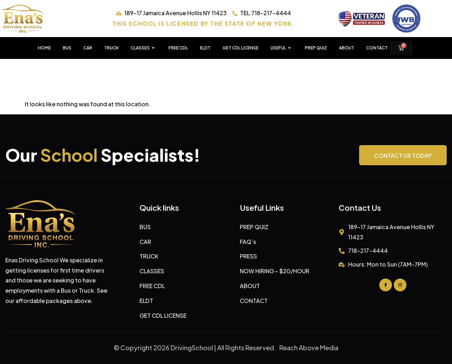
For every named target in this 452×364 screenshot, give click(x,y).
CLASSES (143, 48)
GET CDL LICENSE (240, 47)
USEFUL (281, 48)
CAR (87, 47)
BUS (67, 47)
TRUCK (111, 47)
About (346, 47)
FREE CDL (178, 47)
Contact (377, 47)
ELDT (205, 47)
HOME (44, 47)
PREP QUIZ (316, 47)
